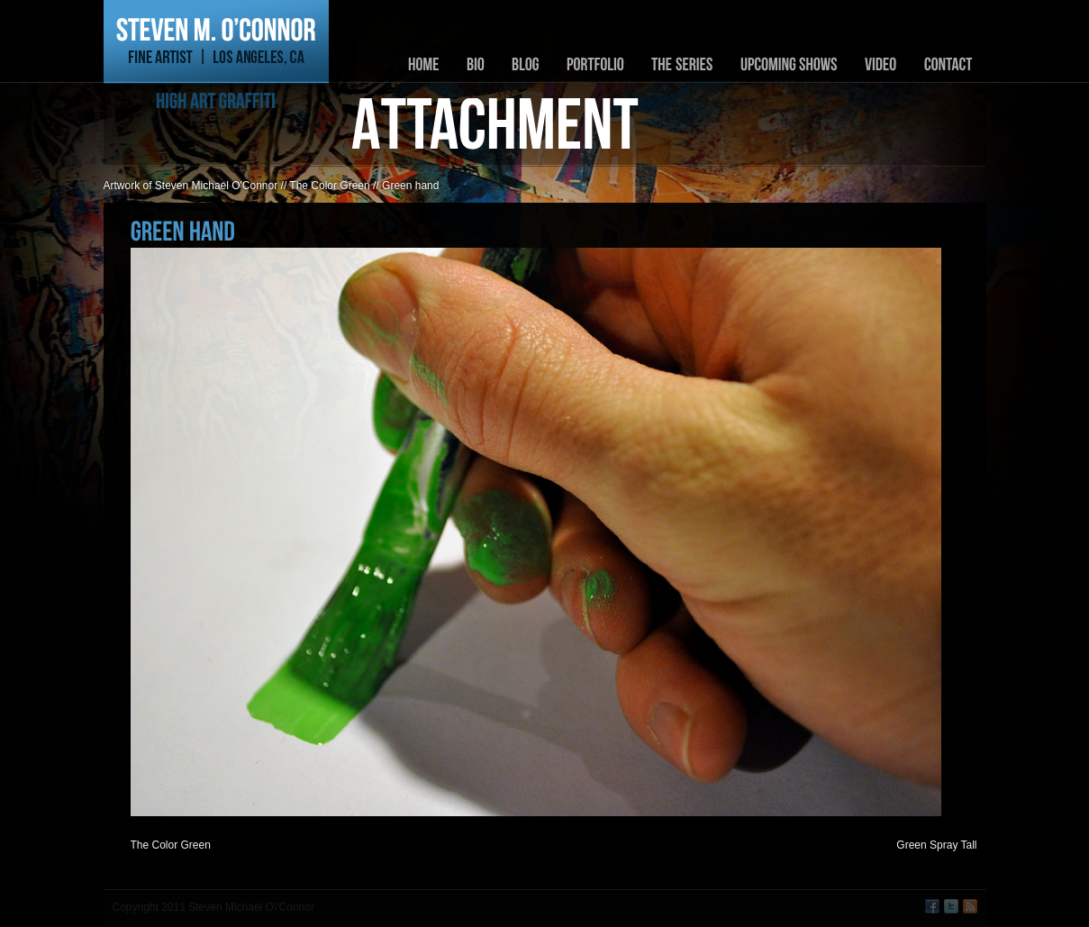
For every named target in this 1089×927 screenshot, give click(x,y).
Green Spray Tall (936, 845)
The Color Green (329, 185)
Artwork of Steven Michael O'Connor (191, 185)
